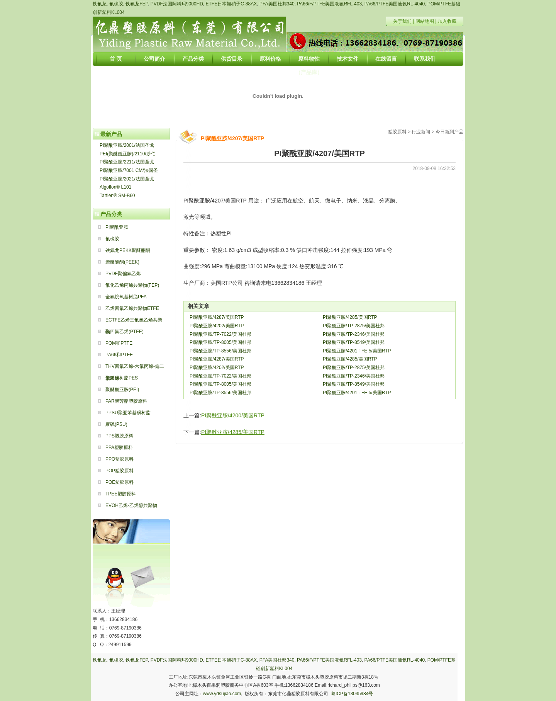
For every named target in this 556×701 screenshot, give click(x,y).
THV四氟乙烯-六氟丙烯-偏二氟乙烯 (134, 368)
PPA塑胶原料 (119, 447)
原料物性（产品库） (308, 61)
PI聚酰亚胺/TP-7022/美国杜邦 (220, 334)
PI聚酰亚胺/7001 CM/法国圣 (129, 170)
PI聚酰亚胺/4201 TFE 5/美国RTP (357, 351)
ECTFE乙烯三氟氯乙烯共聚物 (133, 321)
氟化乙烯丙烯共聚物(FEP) (132, 285)
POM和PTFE (118, 343)
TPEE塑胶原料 (120, 494)
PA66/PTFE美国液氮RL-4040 (394, 4)
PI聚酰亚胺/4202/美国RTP (217, 325)
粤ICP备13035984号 (352, 693)
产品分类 (193, 59)
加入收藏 (447, 21)
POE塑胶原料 (119, 482)
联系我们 (425, 59)
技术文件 (347, 59)
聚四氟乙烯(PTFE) (124, 331)
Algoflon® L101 (115, 187)
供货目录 (231, 59)
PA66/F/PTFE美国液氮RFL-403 (329, 4)
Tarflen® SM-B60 (117, 195)
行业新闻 (421, 131)
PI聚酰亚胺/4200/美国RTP (232, 415)
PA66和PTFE (119, 354)
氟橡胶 (116, 4)
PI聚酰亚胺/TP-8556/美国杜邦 (220, 351)
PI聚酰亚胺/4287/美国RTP (217, 317)
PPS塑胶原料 (119, 436)
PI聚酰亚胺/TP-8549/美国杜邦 (354, 342)
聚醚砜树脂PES (121, 378)
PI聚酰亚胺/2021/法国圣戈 (127, 179)
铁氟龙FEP (136, 4)
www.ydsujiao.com (222, 693)
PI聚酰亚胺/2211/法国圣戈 (127, 162)
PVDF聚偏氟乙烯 (123, 273)
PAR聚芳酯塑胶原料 (126, 401)
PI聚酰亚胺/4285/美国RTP (350, 317)
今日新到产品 (449, 131)
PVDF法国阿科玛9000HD (177, 4)
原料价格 (270, 59)
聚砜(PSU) (116, 424)
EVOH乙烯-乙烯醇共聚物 (131, 505)
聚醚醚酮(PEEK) (122, 262)
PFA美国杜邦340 (277, 4)
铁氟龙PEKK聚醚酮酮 (127, 250)
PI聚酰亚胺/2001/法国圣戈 (127, 145)
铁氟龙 (100, 4)
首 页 (116, 59)
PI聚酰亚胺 (116, 227)
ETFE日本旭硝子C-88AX (231, 4)
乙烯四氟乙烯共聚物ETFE (132, 308)
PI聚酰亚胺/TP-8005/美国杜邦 (220, 342)
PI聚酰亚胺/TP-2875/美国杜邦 (354, 325)
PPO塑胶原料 (119, 459)
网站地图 (424, 21)
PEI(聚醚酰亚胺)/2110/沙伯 (128, 154)
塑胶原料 (397, 131)
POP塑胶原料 (119, 470)
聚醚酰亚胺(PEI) (122, 389)
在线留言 (386, 59)
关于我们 (402, 21)
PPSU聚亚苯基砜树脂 (128, 412)
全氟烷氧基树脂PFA (126, 296)
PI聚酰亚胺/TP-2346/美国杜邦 (354, 334)
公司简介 (154, 59)
